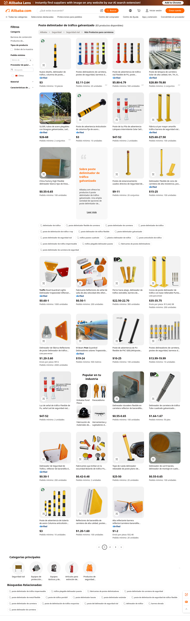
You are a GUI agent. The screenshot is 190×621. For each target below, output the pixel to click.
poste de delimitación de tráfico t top (56, 231)
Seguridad (56, 32)
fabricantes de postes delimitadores (134, 244)
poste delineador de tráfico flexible (93, 231)
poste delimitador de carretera (119, 225)
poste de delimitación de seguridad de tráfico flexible (154, 597)
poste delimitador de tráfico (151, 225)
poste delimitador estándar (113, 597)
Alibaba (43, 32)
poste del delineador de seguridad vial (101, 603)
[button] (101, 10)
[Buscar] (111, 10)
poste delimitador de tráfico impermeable (58, 244)
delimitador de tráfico (50, 225)
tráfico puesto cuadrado (88, 238)
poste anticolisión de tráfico (149, 238)
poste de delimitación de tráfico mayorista (60, 603)
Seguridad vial (73, 32)
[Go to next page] (121, 547)
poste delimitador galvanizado (128, 231)
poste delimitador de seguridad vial (56, 238)
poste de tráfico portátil (57, 597)
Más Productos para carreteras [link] (98, 32)
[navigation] (21, 286)
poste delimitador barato (84, 597)
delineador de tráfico (133, 603)
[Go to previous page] (98, 547)
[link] (186, 594)
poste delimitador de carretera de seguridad (59, 250)
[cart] (139, 11)
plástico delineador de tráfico (118, 238)
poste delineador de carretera (22, 609)
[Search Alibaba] (69, 10)
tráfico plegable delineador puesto (97, 244)
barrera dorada (155, 603)
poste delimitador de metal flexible (24, 597)
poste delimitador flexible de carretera (83, 225)
